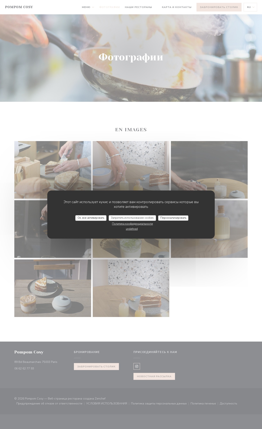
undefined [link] (132, 229)
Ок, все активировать (91, 218)
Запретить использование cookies (132, 218)
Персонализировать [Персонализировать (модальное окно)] (173, 218)
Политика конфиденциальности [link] (132, 224)
